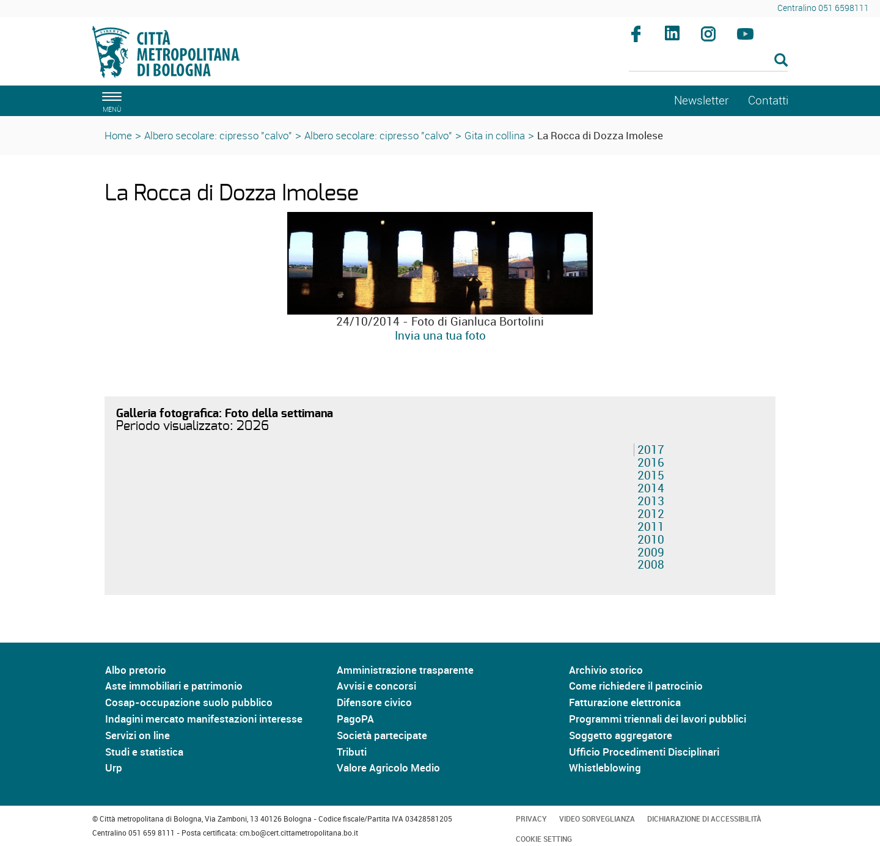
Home (118, 135)
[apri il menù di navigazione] (110, 100)
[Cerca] (708, 61)
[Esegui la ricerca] (781, 61)
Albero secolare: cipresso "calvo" (218, 135)
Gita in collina (494, 135)
